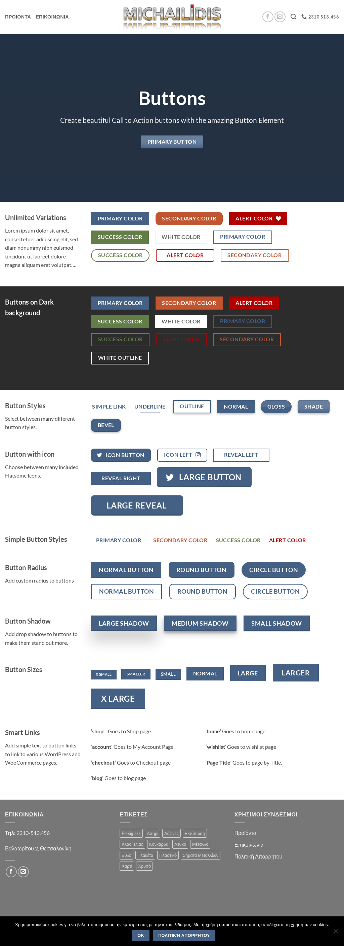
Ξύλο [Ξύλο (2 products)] (126, 855)
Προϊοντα (18, 17)
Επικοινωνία (249, 844)
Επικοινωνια (52, 17)
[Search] (293, 17)
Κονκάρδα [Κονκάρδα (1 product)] (158, 844)
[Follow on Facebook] (267, 17)
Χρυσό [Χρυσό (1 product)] (144, 866)
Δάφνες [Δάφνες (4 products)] (171, 833)
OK (140, 935)
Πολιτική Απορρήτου (258, 856)
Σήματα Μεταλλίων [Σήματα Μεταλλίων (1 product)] (200, 855)
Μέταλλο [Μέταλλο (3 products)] (200, 844)
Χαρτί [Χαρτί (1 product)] (127, 866)
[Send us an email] (280, 17)
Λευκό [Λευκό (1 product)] (180, 844)
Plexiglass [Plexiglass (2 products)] (131, 833)
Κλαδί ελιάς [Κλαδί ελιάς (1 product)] (132, 844)
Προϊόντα (245, 833)
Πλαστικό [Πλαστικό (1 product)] (168, 855)
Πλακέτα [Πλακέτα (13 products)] (145, 855)
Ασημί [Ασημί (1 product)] (152, 833)
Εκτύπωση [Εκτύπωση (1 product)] (195, 833)
